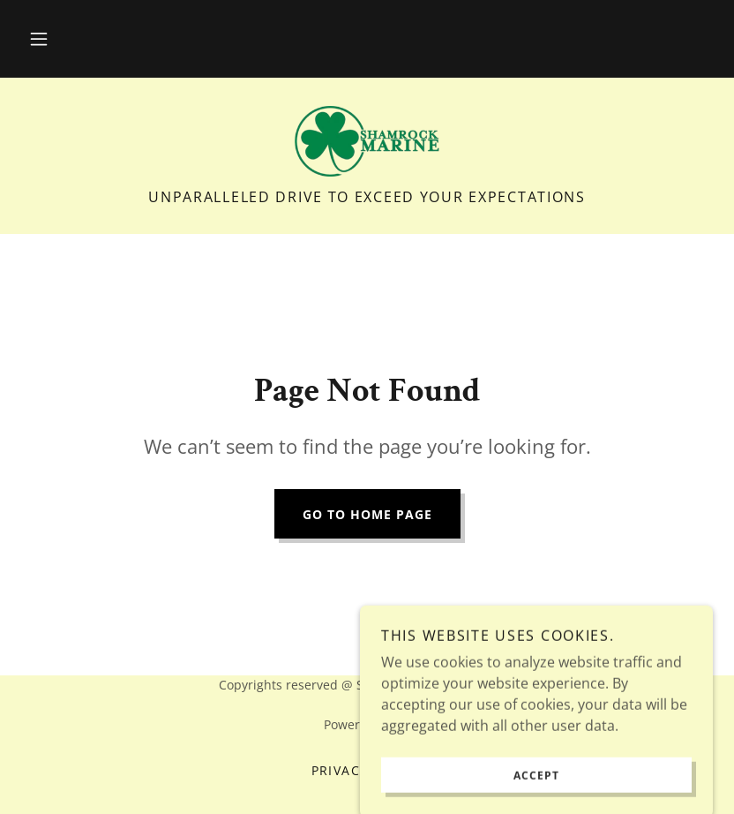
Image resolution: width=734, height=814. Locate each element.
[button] (38, 39)
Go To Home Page (367, 514)
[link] (367, 141)
